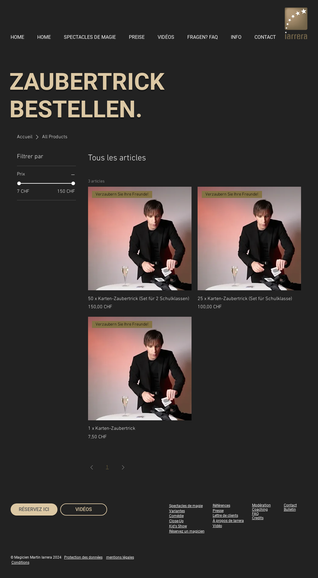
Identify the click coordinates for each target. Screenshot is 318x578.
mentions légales (120, 557)
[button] (238, 37)
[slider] (19, 183)
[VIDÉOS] (83, 509)
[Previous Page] (91, 467)
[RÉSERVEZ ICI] (34, 509)
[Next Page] (123, 467)
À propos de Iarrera (228, 521)
